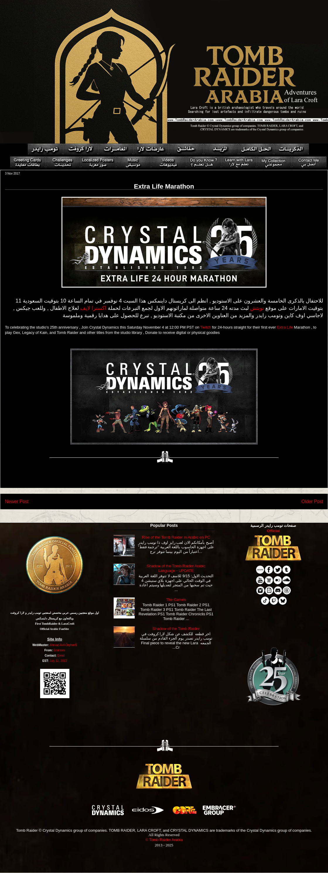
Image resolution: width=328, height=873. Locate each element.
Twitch (205, 327)
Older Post (312, 501)
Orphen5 (71, 645)
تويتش (257, 308)
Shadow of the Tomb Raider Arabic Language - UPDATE (176, 568)
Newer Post (17, 501)
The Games (176, 599)
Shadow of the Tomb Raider (176, 628)
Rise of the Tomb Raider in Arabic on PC (176, 537)
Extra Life (285, 327)
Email (61, 655)
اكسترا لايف (93, 308)
